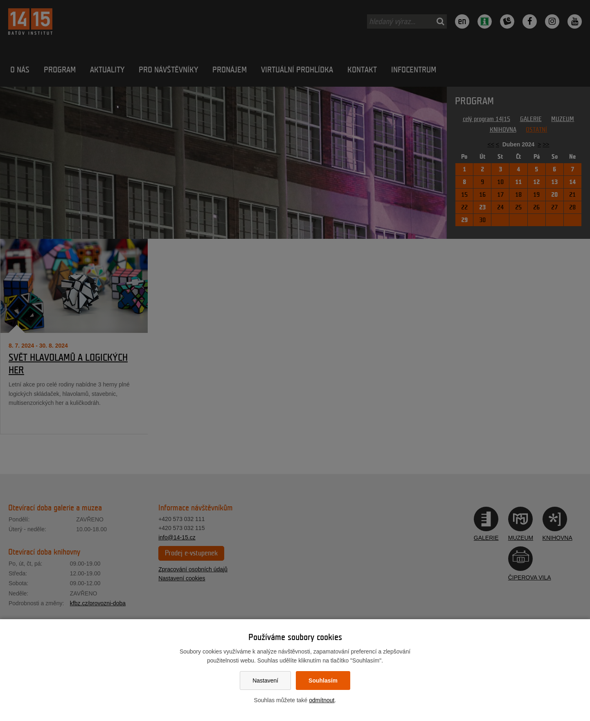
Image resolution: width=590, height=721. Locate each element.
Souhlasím (323, 680)
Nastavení (265, 680)
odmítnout (321, 700)
